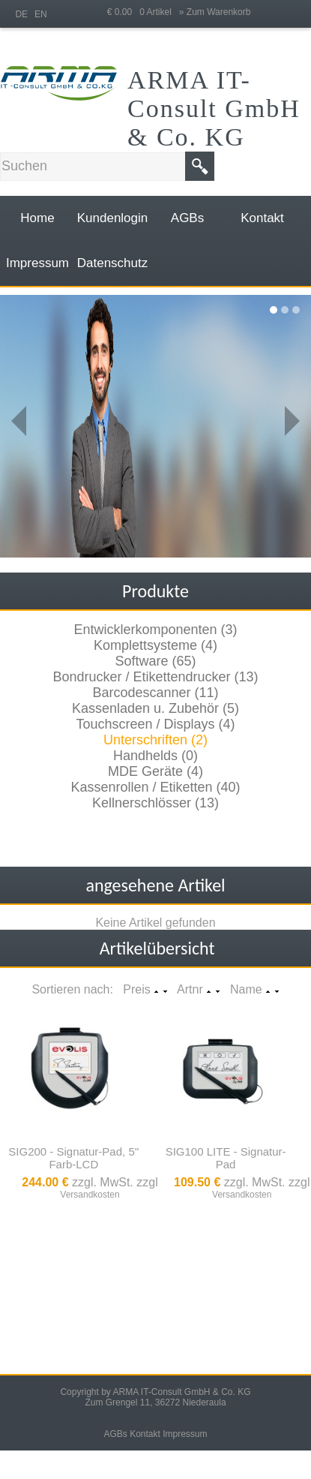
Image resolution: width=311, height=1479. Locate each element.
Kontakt (145, 1434)
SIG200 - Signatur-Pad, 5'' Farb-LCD (73, 1158)
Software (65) (155, 661)
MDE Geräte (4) (155, 771)
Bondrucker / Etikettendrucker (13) (155, 676)
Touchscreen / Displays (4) (155, 724)
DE (21, 14)
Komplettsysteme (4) (155, 645)
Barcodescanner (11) (155, 692)
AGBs (115, 1434)
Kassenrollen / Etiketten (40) (155, 787)
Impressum (185, 1434)
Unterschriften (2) (155, 739)
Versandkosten (89, 1194)
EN (40, 14)
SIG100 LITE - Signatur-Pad (226, 1158)
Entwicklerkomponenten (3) (155, 629)
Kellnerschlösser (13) (155, 802)
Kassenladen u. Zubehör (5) (155, 708)
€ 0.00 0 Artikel (143, 12)
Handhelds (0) (155, 755)
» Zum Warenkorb (215, 12)
